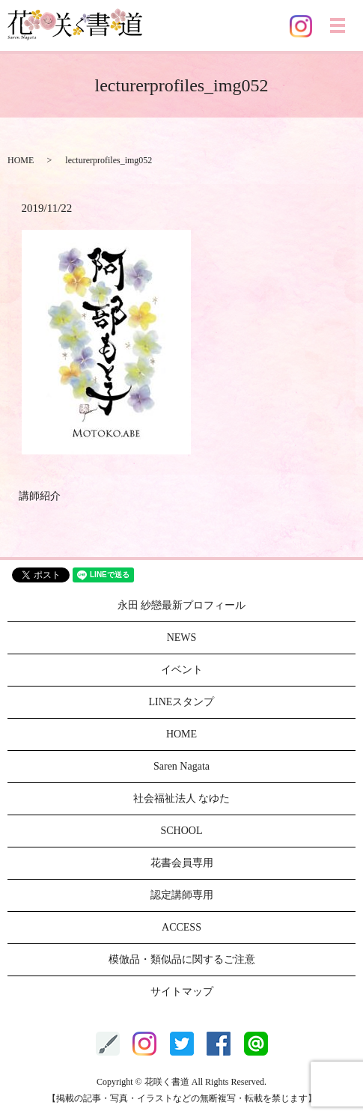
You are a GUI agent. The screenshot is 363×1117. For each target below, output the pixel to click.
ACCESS (181, 927)
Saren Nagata (181, 766)
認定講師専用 (181, 895)
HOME (20, 160)
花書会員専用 (181, 862)
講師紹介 (40, 496)
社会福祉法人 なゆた (182, 798)
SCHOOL (181, 830)
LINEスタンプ (182, 701)
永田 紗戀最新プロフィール (182, 605)
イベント (182, 669)
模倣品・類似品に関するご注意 (182, 959)
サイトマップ (181, 991)
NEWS (182, 637)
